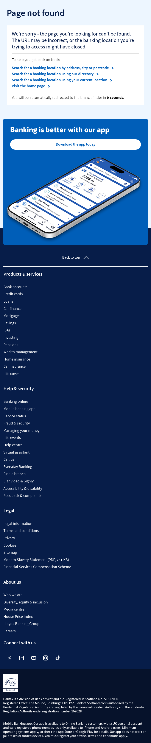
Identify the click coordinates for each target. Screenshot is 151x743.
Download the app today (75, 144)
